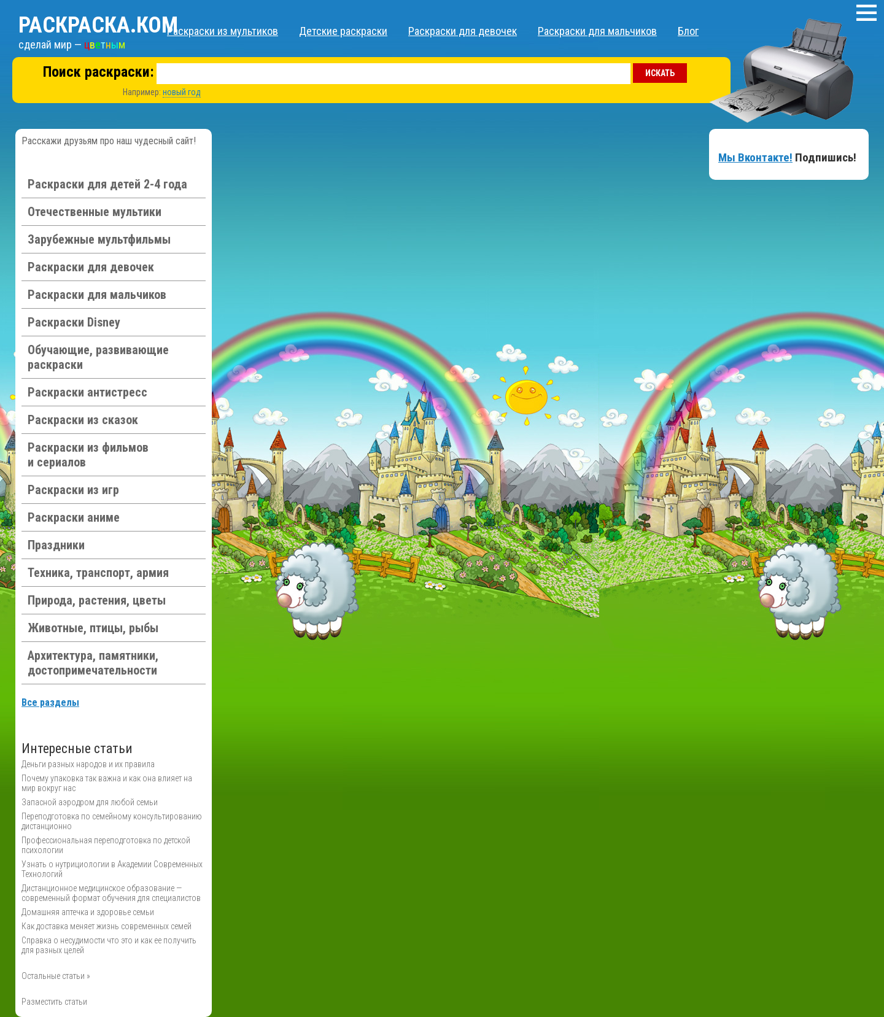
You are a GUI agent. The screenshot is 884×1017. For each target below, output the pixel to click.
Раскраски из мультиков (222, 31)
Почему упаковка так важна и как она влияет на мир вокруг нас (106, 783)
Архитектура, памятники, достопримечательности (93, 663)
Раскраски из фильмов (88, 455)
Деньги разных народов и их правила (88, 764)
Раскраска (98, 25)
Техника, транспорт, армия (98, 572)
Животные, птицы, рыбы (93, 628)
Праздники (56, 545)
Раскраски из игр (73, 489)
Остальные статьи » (55, 976)
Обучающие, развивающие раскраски (98, 357)
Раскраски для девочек (462, 31)
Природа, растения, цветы (97, 600)
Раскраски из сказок (83, 419)
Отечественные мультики (94, 211)
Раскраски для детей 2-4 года (107, 184)
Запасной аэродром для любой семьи (89, 802)
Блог (688, 31)
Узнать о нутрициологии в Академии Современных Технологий (112, 869)
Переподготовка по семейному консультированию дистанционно (111, 821)
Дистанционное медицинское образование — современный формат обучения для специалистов (111, 893)
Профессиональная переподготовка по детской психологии (105, 845)
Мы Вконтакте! (755, 157)
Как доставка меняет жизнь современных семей (106, 926)
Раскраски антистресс (87, 392)
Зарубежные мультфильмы (99, 239)
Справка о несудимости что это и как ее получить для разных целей (108, 945)
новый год (182, 92)
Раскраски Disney (74, 322)
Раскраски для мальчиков (597, 31)
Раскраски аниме (74, 517)
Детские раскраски (343, 31)
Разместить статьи (54, 1002)
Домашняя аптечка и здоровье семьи (87, 912)
